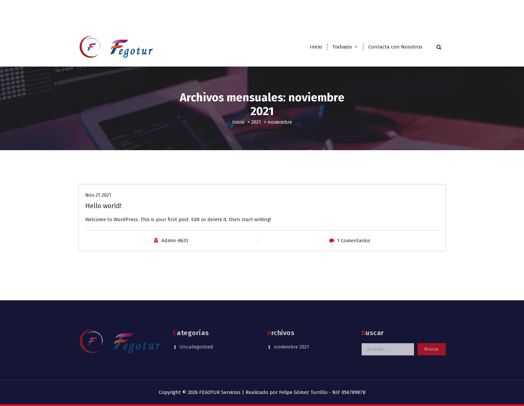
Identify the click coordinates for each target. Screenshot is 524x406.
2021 (256, 122)
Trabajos (342, 47)
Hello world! (103, 212)
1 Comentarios (353, 246)
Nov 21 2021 (98, 201)
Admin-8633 (174, 246)
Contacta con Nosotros (395, 47)
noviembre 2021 (291, 338)
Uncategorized (196, 338)
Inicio (316, 47)
